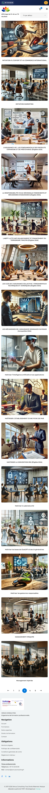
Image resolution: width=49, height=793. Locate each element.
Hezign (38, 789)
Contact (4, 736)
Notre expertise (6, 730)
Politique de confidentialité (10, 748)
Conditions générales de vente (11, 752)
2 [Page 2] (19, 691)
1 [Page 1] (13, 691)
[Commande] (34, 15)
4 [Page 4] (30, 691)
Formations (5, 727)
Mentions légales (7, 745)
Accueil (3, 723)
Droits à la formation (8, 733)
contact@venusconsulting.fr (14, 770)
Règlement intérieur (8, 755)
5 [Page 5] (35, 691)
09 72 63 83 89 (14, 767)
